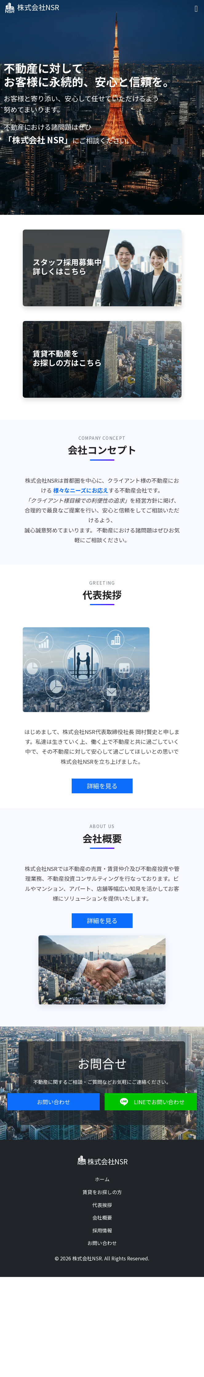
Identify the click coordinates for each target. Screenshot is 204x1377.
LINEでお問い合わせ (151, 1101)
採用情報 (102, 1230)
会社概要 (102, 1217)
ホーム (102, 1179)
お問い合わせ (53, 1102)
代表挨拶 (102, 1205)
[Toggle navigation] (196, 8)
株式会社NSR (33, 8)
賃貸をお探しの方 (102, 1192)
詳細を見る (102, 785)
